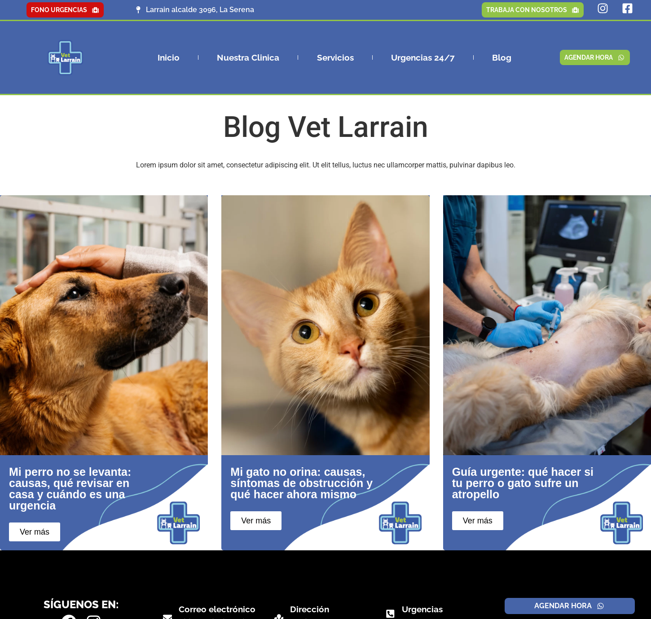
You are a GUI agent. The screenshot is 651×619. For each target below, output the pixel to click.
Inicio (169, 57)
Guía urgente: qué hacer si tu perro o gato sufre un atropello (523, 482)
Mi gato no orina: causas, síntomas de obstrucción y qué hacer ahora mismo (301, 482)
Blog (501, 57)
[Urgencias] (390, 613)
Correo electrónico (217, 609)
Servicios (335, 57)
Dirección (309, 609)
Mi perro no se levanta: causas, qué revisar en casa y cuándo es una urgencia (70, 488)
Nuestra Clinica (248, 57)
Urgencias (421, 609)
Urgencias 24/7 (423, 57)
